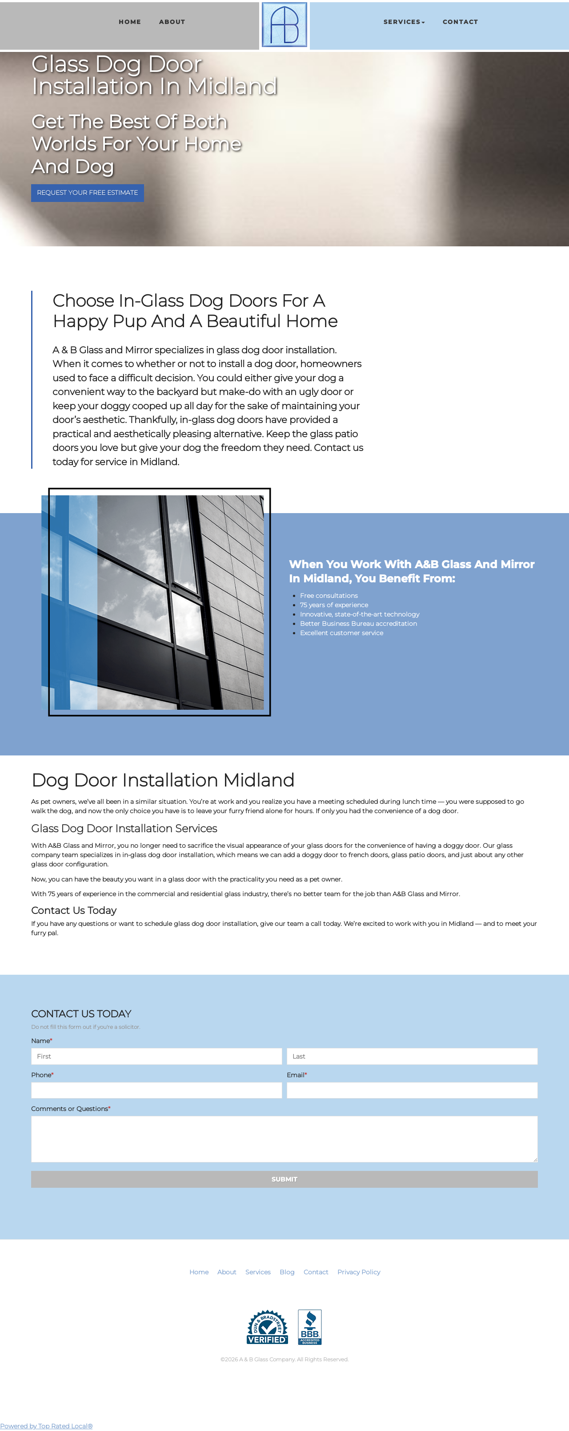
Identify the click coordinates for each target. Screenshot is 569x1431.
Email (297, 1075)
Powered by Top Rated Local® (46, 1426)
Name (41, 1041)
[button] (404, 22)
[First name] (156, 1056)
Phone (42, 1075)
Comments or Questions (70, 1109)
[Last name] (412, 1056)
